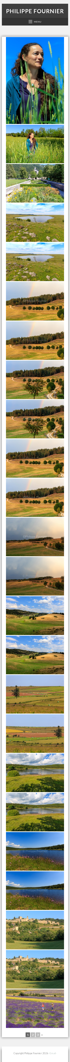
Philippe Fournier (35, 11)
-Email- (53, 1053)
